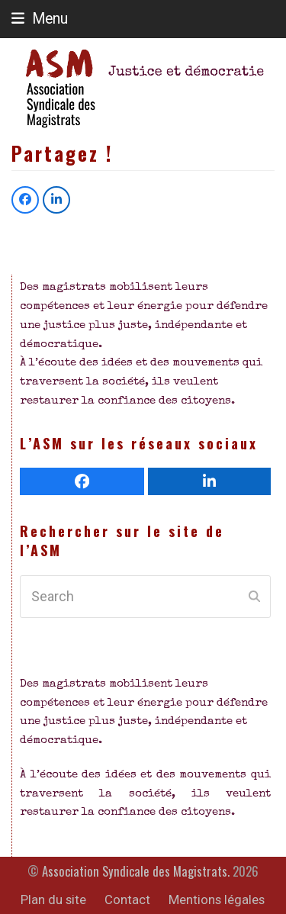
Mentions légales (217, 900)
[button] (39, 18)
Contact (127, 900)
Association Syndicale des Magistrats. (136, 870)
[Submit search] (254, 596)
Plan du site (53, 900)
